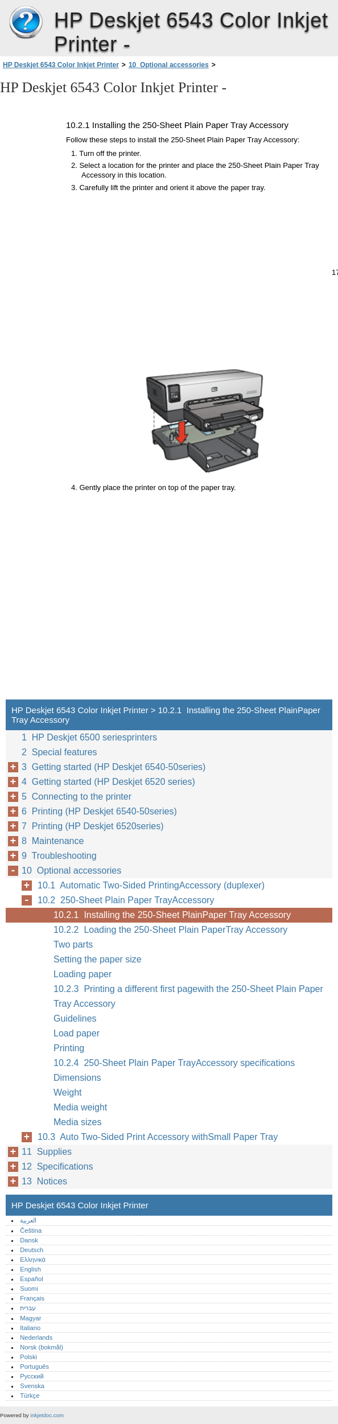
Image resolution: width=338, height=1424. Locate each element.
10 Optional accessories (169, 65)
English (30, 1269)
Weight (67, 1092)
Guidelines (75, 1018)
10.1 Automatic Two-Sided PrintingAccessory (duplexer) (151, 885)
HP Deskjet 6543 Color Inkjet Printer (26, 23)
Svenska (32, 1385)
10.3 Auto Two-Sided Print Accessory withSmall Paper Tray (158, 1137)
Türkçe (29, 1395)
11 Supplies (47, 1152)
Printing (68, 1048)
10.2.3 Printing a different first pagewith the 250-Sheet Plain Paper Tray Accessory (188, 996)
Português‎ (34, 1366)
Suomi (29, 1288)
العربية (28, 1220)
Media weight (80, 1107)
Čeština (31, 1230)
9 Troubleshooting (59, 856)
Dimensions (77, 1078)
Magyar (30, 1318)
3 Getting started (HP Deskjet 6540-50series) (113, 767)
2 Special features (59, 752)
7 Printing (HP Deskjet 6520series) (93, 826)
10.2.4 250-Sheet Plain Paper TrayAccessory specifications (174, 1063)
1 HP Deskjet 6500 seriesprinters (89, 737)
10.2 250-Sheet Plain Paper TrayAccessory (126, 900)
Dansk (29, 1240)
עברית (28, 1307)
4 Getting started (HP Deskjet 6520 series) (108, 782)
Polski (28, 1356)
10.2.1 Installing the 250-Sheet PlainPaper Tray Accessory (172, 915)
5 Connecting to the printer (76, 796)
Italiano (30, 1327)
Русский (32, 1376)
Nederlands (36, 1337)
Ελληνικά (33, 1259)
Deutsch (31, 1249)
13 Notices (44, 1181)
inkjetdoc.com (47, 1415)
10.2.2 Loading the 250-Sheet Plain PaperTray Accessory (170, 930)
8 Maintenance (53, 841)
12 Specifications (57, 1166)
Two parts (73, 944)
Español (31, 1278)
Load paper (76, 1033)
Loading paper (82, 974)
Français (32, 1298)
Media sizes (77, 1122)
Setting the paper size (97, 959)
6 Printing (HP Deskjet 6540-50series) (99, 811)
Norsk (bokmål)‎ (41, 1347)
